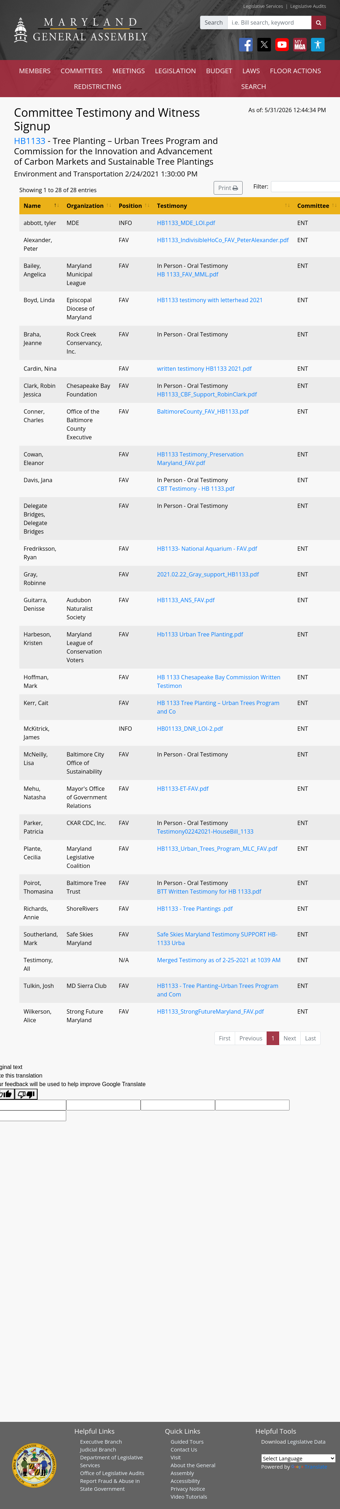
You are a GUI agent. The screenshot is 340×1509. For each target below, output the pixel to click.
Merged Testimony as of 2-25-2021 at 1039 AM (219, 960)
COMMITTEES (81, 70)
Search (214, 22)
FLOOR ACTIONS (295, 70)
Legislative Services (263, 6)
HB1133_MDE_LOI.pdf (186, 223)
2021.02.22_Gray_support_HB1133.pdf (208, 574)
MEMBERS (34, 70)
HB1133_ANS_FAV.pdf (186, 600)
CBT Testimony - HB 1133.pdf (195, 489)
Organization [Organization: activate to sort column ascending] (85, 206)
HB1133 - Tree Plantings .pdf (195, 909)
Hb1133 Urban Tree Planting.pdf (200, 634)
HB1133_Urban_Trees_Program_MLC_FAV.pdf (217, 849)
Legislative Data (306, 1441)
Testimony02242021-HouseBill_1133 (205, 831)
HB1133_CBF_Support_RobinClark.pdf (207, 394)
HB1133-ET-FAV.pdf (183, 789)
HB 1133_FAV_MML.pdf (187, 274)
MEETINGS (128, 70)
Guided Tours (187, 1441)
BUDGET (219, 70)
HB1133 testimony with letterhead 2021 (210, 300)
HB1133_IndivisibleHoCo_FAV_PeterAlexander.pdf (223, 240)
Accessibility (185, 1480)
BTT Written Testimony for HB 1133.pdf (209, 891)
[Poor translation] (26, 1094)
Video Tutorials (189, 1496)
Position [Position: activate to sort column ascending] (130, 206)
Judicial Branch (98, 1449)
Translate (309, 1466)
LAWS (251, 70)
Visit (176, 1457)
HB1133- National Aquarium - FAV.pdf (207, 549)
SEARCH (253, 86)
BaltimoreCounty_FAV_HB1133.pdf (203, 411)
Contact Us (184, 1449)
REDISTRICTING (97, 86)
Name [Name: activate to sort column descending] (32, 206)
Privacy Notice (188, 1488)
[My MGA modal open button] (298, 44)
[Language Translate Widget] (298, 1458)
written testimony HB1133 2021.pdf (204, 369)
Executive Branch (101, 1441)
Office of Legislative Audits (112, 1472)
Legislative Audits (308, 6)
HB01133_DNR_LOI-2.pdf (190, 729)
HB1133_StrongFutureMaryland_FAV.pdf (210, 1011)
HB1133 (29, 140)
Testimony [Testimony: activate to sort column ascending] (172, 206)
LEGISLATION (175, 70)
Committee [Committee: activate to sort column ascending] (313, 206)
